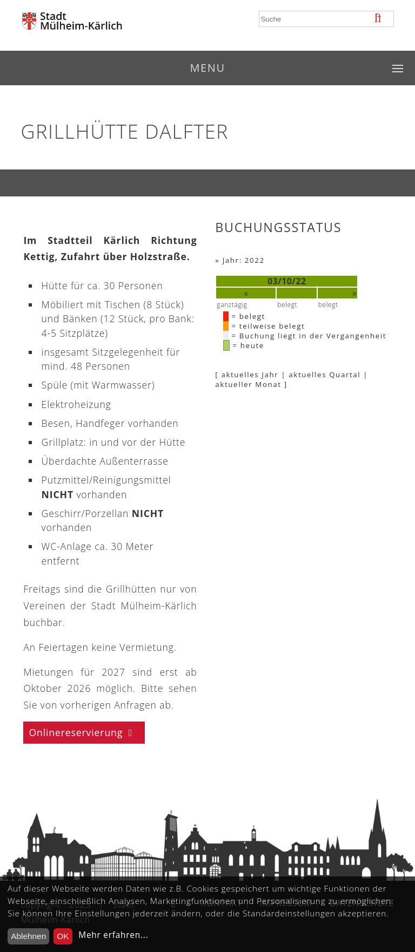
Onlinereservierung (76, 732)
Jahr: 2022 (244, 260)
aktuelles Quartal (324, 374)
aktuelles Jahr (249, 374)
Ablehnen (28, 936)
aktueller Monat (248, 384)
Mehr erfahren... (113, 935)
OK (63, 936)
